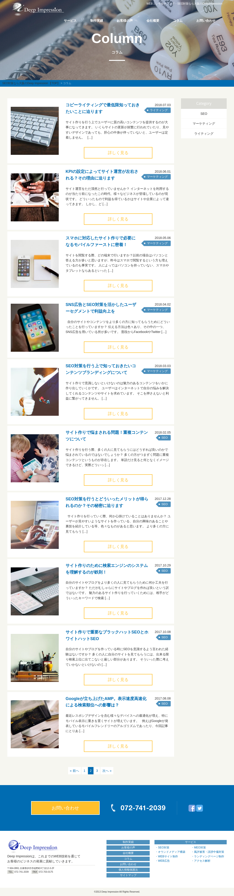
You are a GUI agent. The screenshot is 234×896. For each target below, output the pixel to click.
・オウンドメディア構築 (170, 851)
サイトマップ (128, 875)
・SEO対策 (162, 847)
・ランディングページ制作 (207, 856)
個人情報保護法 (128, 869)
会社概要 (152, 20)
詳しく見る (118, 152)
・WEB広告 (162, 860)
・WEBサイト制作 (166, 856)
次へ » (107, 771)
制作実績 (96, 20)
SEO (165, 437)
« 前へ (74, 771)
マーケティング (157, 176)
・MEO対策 (198, 847)
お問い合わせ (205, 20)
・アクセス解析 (200, 860)
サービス (70, 20)
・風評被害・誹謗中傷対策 (207, 851)
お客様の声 (125, 20)
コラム (178, 20)
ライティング (159, 110)
